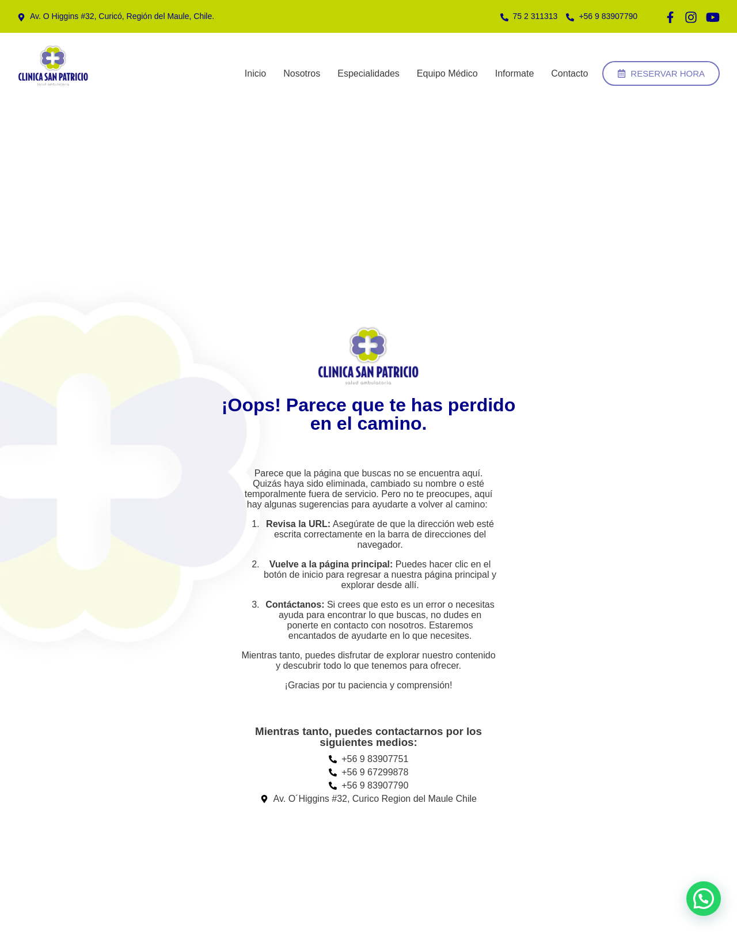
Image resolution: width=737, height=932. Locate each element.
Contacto (569, 73)
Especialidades (368, 73)
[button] (703, 898)
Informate (514, 73)
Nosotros (301, 73)
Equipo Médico (447, 73)
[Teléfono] (115, 16)
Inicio (255, 73)
